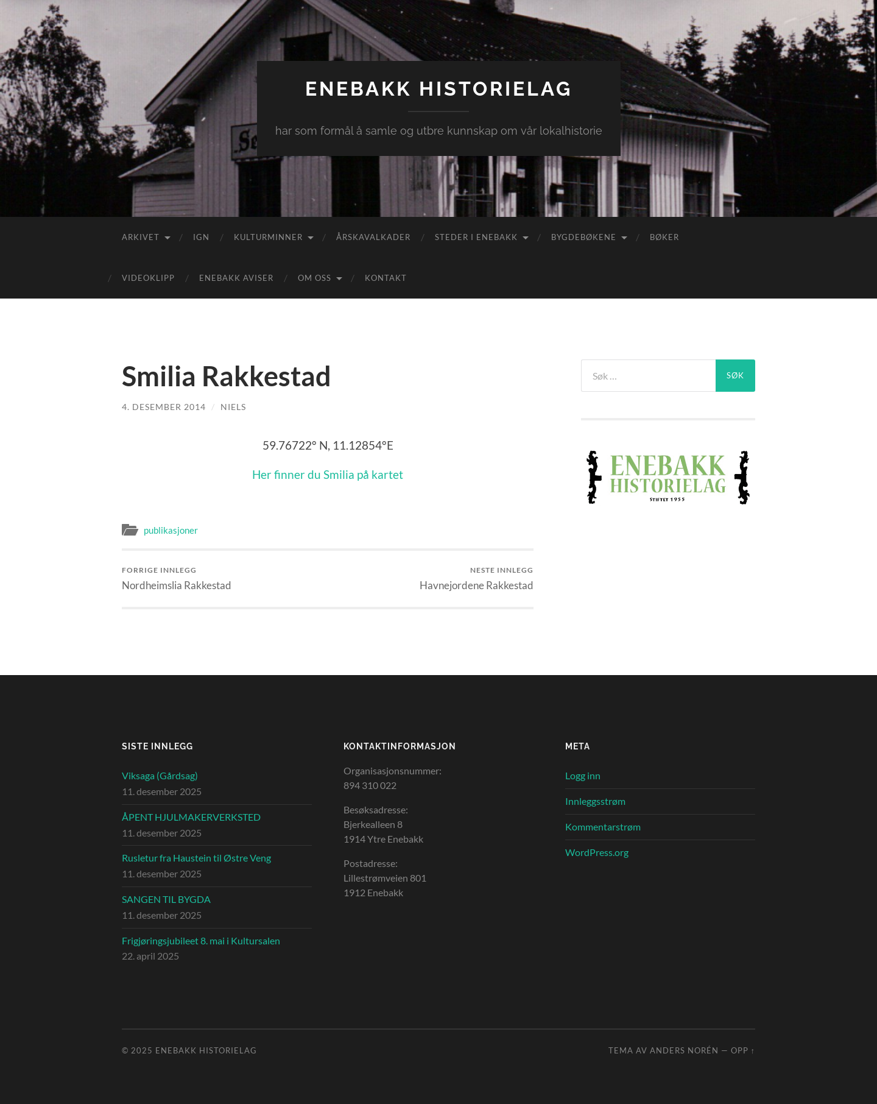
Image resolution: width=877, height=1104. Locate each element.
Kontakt (386, 278)
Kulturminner (268, 237)
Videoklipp (148, 278)
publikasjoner (171, 530)
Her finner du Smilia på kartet (327, 474)
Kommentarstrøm (603, 826)
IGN (201, 237)
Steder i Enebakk (476, 237)
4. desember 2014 (164, 407)
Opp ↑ (743, 1050)
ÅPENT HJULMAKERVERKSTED (191, 817)
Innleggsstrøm (595, 801)
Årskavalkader (373, 237)
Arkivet (141, 237)
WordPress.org (597, 852)
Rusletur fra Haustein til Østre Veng (196, 857)
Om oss (314, 278)
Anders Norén (684, 1050)
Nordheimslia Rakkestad (176, 578)
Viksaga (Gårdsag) (160, 775)
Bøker (664, 237)
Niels (233, 407)
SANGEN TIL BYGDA (166, 899)
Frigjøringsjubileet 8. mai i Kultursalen (201, 940)
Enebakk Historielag (438, 88)
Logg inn (583, 775)
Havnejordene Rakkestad (477, 578)
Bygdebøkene (583, 237)
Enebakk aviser (236, 278)
